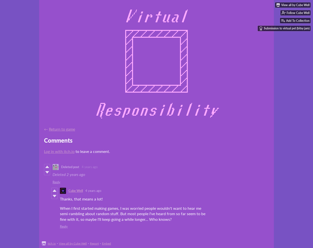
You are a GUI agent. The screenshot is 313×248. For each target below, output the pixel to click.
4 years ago (90, 167)
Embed (106, 243)
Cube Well (75, 191)
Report (94, 243)
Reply (56, 182)
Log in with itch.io (59, 151)
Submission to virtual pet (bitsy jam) (284, 28)
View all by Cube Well (73, 243)
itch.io (52, 243)
